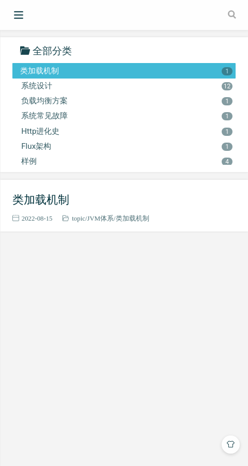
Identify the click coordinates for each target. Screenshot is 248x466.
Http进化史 (126, 131)
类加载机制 (126, 70)
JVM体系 (100, 218)
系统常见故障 (126, 115)
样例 (126, 161)
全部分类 (52, 50)
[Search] (233, 14)
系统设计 (126, 85)
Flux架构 (126, 146)
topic (78, 218)
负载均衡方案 (126, 100)
